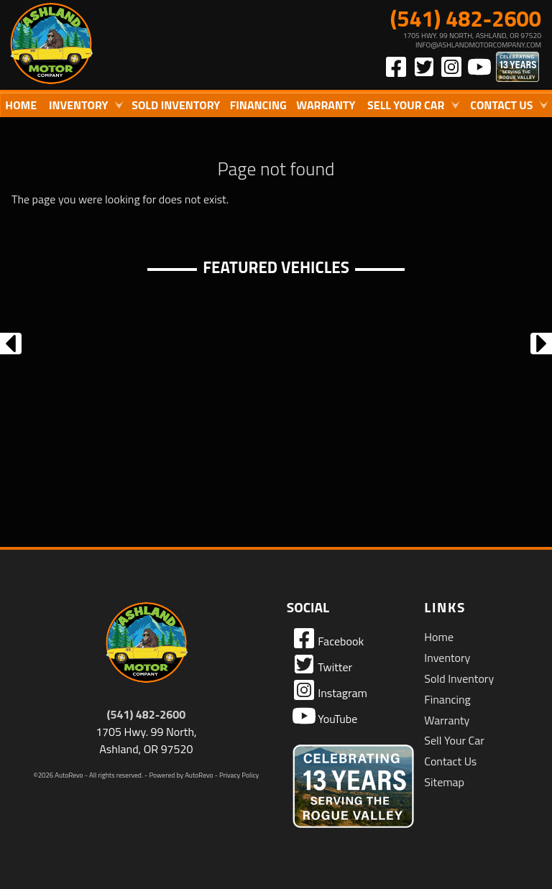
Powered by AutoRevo (181, 775)
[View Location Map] (408, 40)
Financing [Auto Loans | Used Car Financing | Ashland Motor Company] (258, 105)
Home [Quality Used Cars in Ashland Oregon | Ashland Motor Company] (21, 105)
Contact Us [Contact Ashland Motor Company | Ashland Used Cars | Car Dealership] (501, 105)
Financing (447, 699)
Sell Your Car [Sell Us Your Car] (405, 105)
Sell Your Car (454, 740)
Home (439, 636)
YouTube (325, 715)
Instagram (330, 689)
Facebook (328, 638)
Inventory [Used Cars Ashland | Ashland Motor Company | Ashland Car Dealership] (79, 105)
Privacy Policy (239, 775)
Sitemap (444, 782)
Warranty (446, 720)
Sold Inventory (176, 105)
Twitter (322, 664)
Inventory (447, 657)
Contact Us (450, 761)
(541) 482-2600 (146, 714)
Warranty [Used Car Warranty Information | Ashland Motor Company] (325, 105)
